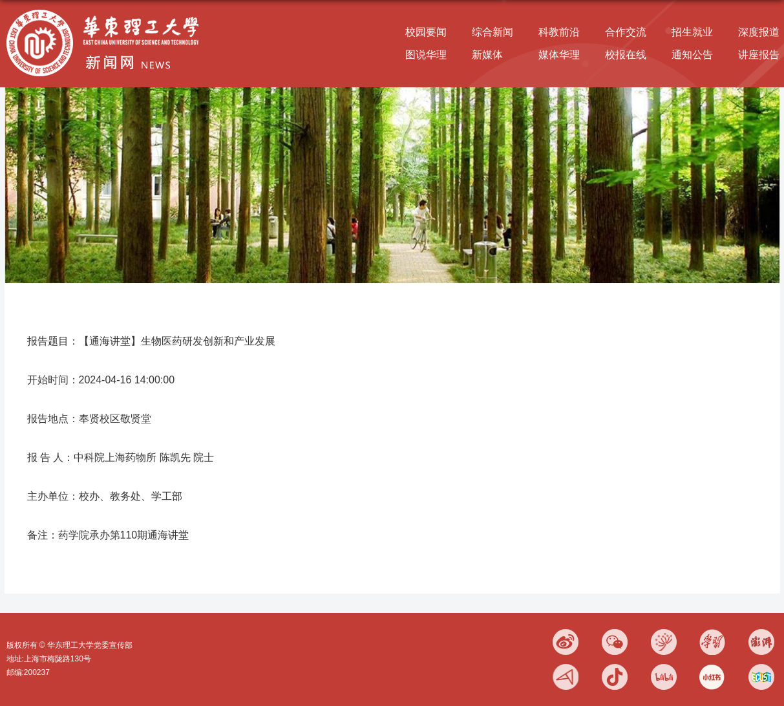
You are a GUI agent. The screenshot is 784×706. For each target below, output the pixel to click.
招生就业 (692, 32)
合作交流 (625, 32)
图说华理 (426, 54)
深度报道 (758, 32)
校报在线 (625, 54)
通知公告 (692, 54)
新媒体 (487, 54)
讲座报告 (758, 54)
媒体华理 (559, 54)
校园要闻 (426, 32)
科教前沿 (559, 32)
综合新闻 (492, 32)
